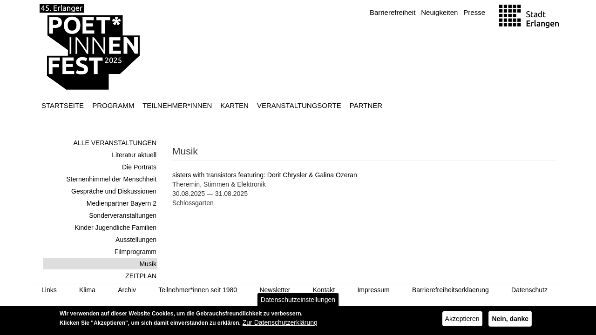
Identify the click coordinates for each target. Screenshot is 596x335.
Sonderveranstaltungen (122, 215)
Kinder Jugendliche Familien (115, 227)
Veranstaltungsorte (299, 105)
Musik (147, 264)
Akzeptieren (462, 321)
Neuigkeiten (439, 12)
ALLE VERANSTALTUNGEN (115, 143)
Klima (87, 290)
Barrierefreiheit (392, 12)
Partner (366, 105)
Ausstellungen (135, 239)
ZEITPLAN (140, 276)
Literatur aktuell (134, 155)
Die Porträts (139, 167)
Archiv (127, 290)
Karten (234, 105)
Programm (113, 105)
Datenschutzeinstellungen (298, 302)
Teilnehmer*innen (177, 105)
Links (49, 290)
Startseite (62, 105)
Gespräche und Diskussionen (113, 191)
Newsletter (274, 290)
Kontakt (324, 290)
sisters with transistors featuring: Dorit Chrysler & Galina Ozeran (264, 175)
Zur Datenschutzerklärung (280, 325)
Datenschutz (529, 290)
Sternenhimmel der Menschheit (111, 179)
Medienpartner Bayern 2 (121, 203)
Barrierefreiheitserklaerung (450, 290)
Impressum (373, 290)
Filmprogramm (135, 251)
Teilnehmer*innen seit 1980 (197, 290)
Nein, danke (510, 321)
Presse (474, 12)
